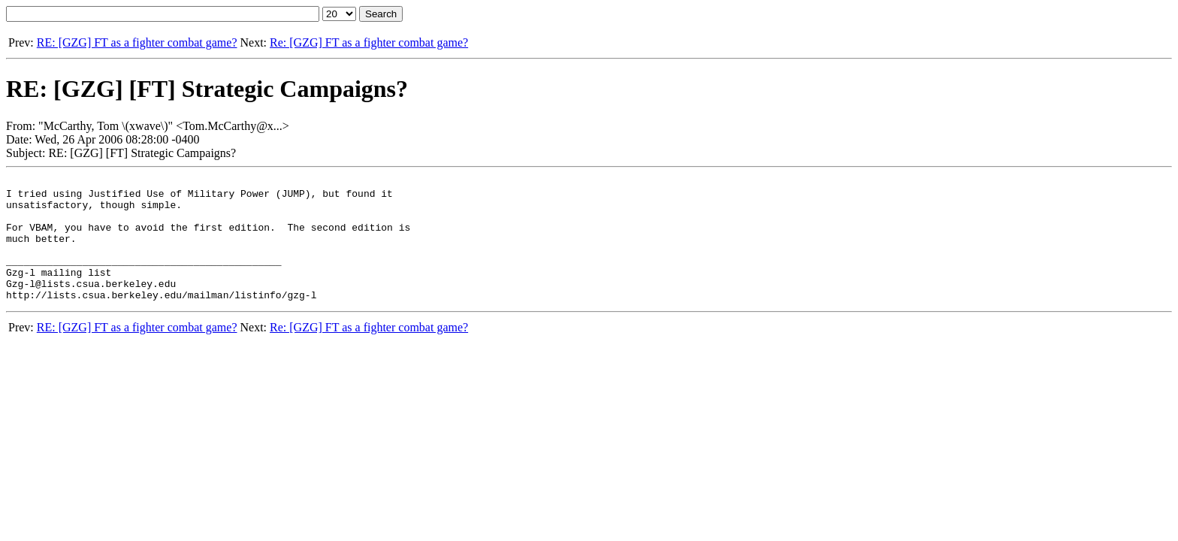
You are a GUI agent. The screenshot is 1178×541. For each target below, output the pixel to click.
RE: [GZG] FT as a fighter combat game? (137, 42)
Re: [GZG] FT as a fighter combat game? (369, 42)
